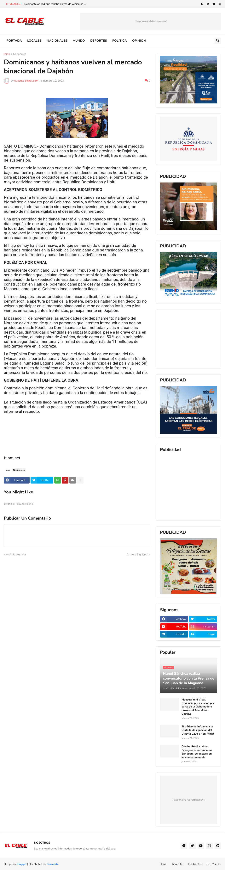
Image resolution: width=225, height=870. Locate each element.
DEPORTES (98, 41)
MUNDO (79, 41)
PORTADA (14, 41)
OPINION (139, 41)
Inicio (7, 54)
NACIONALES (57, 41)
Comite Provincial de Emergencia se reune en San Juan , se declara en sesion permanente (197, 752)
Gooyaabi (52, 864)
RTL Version (213, 864)
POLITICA (119, 41)
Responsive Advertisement (151, 21)
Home (163, 864)
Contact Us (195, 864)
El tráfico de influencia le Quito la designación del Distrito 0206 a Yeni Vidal (198, 730)
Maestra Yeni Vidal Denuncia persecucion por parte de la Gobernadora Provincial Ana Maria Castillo (198, 707)
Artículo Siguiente (137, 554)
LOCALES (34, 41)
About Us (177, 864)
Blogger (21, 864)
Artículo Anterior (16, 554)
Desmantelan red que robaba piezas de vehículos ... (55, 4)
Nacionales (19, 54)
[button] (218, 41)
